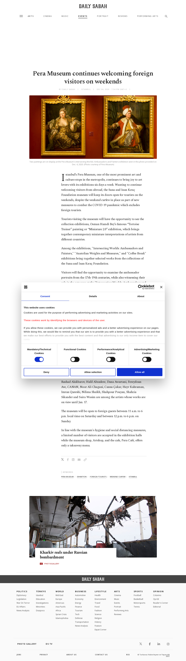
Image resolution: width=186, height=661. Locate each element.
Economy (79, 599)
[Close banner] (161, 287)
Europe (59, 599)
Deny (46, 372)
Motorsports (139, 603)
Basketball (138, 599)
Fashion (98, 610)
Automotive (80, 595)
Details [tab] (93, 296)
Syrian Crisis (61, 614)
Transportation (82, 622)
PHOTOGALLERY (51, 564)
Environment (100, 599)
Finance (78, 606)
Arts (31, 16)
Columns (157, 595)
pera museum (67, 476)
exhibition (82, 476)
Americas (60, 603)
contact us (101, 655)
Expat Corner (100, 629)
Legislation (21, 599)
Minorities (40, 606)
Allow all (140, 372)
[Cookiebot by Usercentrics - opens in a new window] (140, 287)
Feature (98, 625)
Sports (138, 591)
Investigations (42, 603)
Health (98, 595)
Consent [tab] (45, 296)
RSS (128, 655)
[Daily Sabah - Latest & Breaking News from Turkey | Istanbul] (93, 6)
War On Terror (23, 603)
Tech (77, 614)
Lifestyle (101, 591)
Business (80, 591)
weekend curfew (117, 476)
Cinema (47, 16)
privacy (44, 655)
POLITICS (22, 591)
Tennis (137, 606)
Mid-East (59, 595)
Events (82, 16)
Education (40, 599)
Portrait (102, 16)
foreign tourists (98, 476)
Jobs (19, 655)
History (98, 622)
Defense (79, 618)
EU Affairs (21, 606)
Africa (58, 610)
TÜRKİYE (41, 591)
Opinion (158, 591)
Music (65, 16)
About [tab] (140, 296)
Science (98, 614)
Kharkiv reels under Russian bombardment (64, 555)
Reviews (123, 16)
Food (97, 606)
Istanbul (39, 595)
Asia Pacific (61, 606)
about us (71, 655)
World (60, 591)
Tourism (79, 610)
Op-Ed (156, 599)
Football (137, 595)
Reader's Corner (160, 603)
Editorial (157, 606)
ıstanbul (133, 476)
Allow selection (93, 372)
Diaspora (40, 610)
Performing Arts (147, 16)
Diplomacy (21, 595)
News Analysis (23, 610)
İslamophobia (62, 618)
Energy (78, 603)
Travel (97, 603)
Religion (98, 618)
